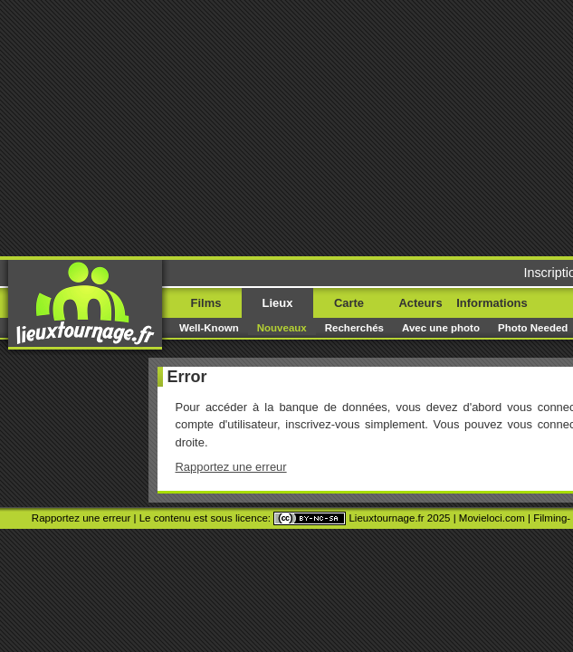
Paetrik (351, 275)
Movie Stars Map (288, 275)
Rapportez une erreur (73, 199)
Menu (530, 43)
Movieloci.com (477, 253)
